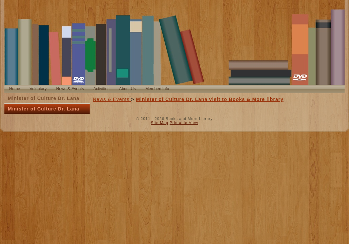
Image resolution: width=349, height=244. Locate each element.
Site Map (159, 123)
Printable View (184, 123)
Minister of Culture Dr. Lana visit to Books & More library (209, 99)
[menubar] (89, 89)
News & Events (112, 99)
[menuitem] (14, 89)
